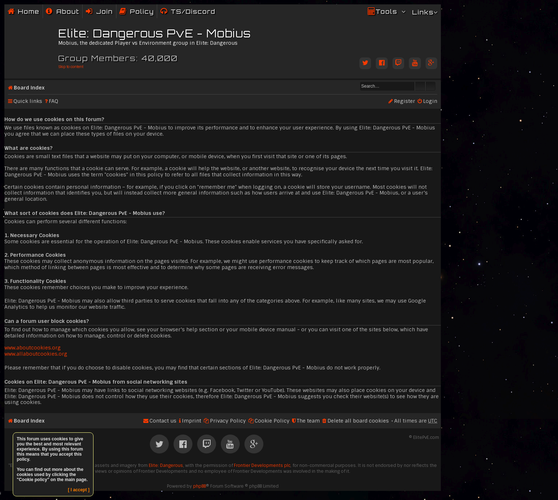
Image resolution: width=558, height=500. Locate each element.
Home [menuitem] (28, 11)
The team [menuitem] (308, 420)
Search (420, 86)
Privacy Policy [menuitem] (228, 420)
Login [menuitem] (430, 101)
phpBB (199, 486)
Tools (386, 11)
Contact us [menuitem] (163, 420)
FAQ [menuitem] (53, 101)
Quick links (27, 101)
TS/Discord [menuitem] (193, 11)
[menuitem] (62, 11)
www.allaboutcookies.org (35, 354)
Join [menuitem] (104, 11)
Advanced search (430, 86)
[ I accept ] (78, 489)
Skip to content (70, 66)
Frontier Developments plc (262, 465)
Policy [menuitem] (142, 11)
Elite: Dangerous (166, 465)
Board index (29, 87)
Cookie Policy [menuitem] (272, 420)
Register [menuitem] (404, 101)
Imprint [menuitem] (191, 420)
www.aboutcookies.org (32, 347)
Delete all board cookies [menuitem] (358, 420)
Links (423, 12)
